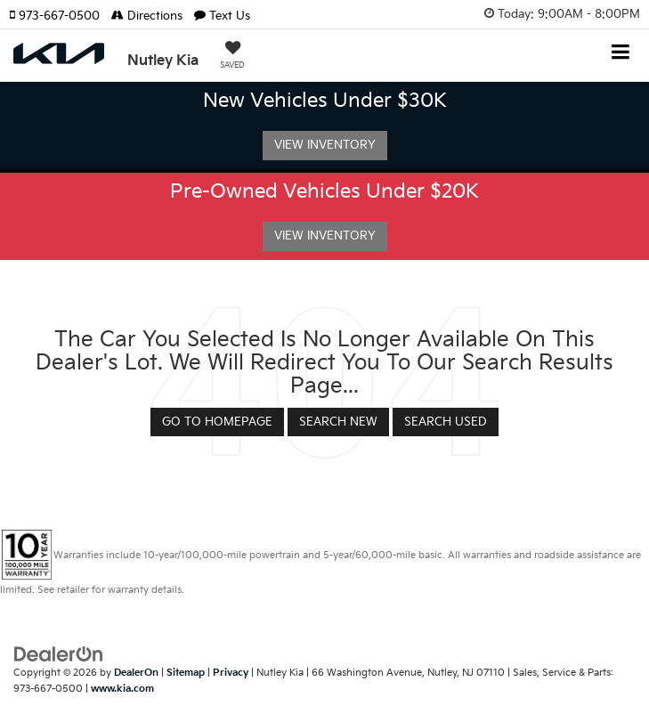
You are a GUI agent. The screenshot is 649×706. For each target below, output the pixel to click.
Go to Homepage (217, 422)
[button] (60, 16)
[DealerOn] (58, 653)
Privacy (230, 672)
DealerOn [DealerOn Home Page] (136, 672)
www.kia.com (122, 688)
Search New (338, 422)
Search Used (445, 422)
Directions (147, 16)
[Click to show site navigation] (621, 54)
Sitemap (185, 672)
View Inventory (325, 145)
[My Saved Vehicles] (232, 57)
